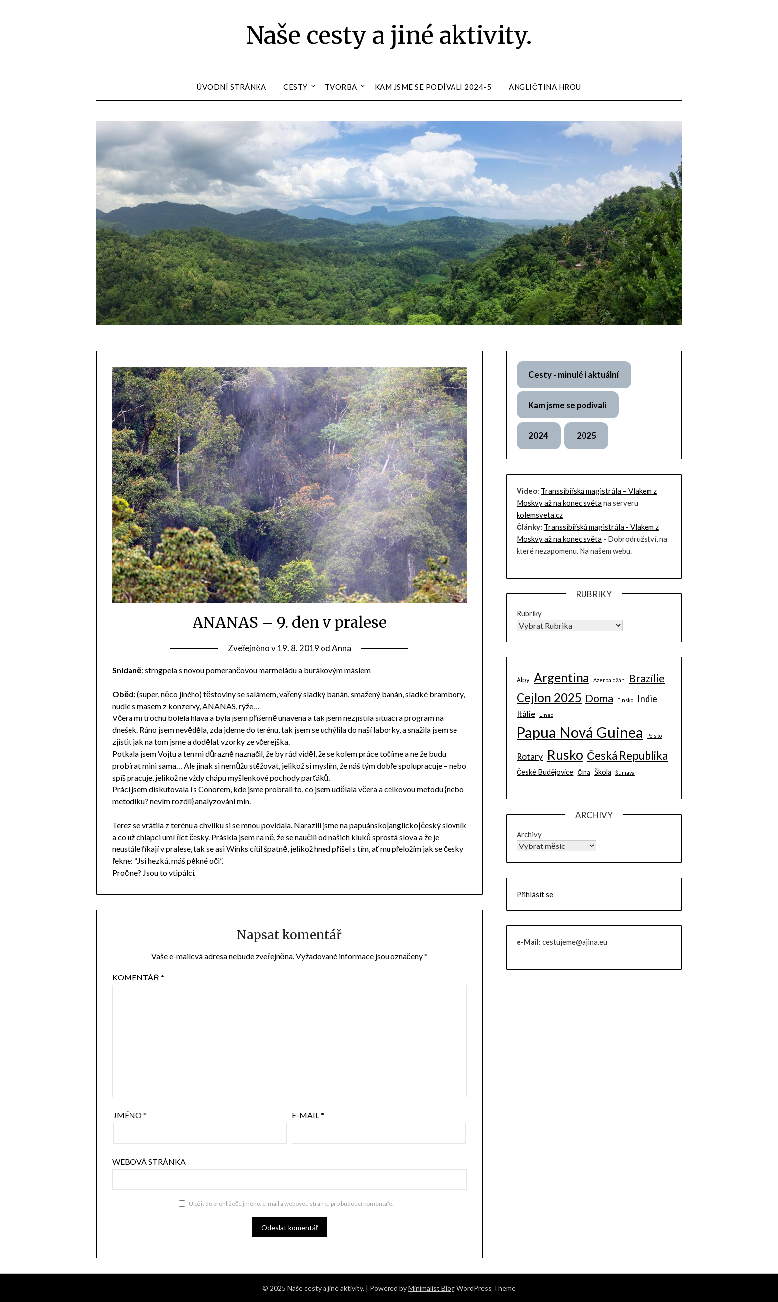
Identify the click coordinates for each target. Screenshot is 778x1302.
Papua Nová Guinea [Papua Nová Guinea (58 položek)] (580, 732)
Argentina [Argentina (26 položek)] (561, 677)
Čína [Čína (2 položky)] (583, 772)
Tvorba (341, 86)
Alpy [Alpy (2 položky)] (523, 680)
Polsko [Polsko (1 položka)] (654, 735)
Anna (341, 648)
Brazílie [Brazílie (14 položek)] (647, 678)
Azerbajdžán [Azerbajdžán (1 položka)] (609, 680)
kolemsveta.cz (540, 514)
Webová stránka (149, 1161)
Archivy (529, 834)
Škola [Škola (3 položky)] (602, 772)
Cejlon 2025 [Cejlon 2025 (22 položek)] (549, 697)
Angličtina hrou (545, 86)
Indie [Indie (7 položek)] (647, 698)
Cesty (295, 86)
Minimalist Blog (431, 1288)
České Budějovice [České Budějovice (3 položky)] (545, 772)
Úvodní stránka (231, 86)
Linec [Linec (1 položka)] (546, 715)
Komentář (138, 977)
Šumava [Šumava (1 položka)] (625, 772)
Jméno (130, 1115)
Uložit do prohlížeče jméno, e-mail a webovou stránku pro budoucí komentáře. (291, 1203)
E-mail (308, 1115)
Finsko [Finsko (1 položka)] (625, 700)
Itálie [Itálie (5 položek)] (526, 714)
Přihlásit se (535, 894)
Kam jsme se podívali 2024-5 (433, 86)
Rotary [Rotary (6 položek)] (530, 756)
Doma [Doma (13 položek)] (599, 698)
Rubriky (529, 613)
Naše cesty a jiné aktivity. (389, 35)
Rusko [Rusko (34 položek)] (565, 755)
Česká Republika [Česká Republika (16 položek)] (627, 755)
